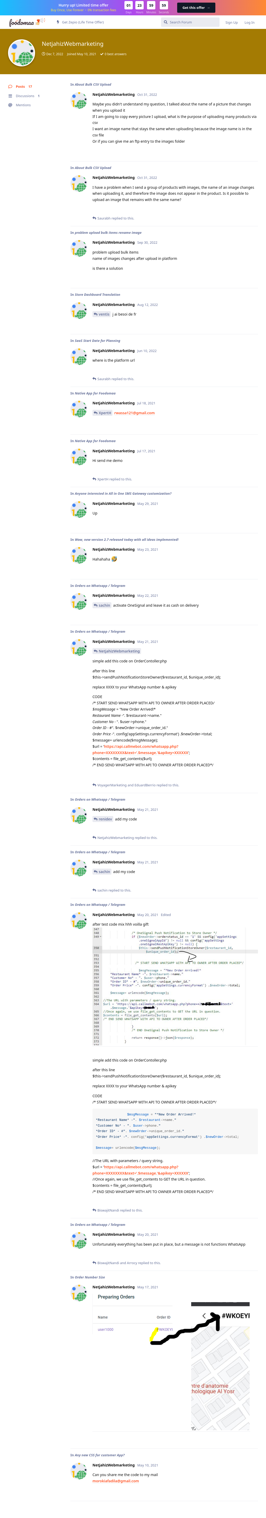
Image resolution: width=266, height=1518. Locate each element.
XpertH (105, 412)
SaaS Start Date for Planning (97, 340)
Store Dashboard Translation (97, 294)
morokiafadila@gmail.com (115, 1480)
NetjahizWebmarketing (119, 651)
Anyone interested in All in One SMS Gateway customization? (123, 493)
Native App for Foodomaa (95, 393)
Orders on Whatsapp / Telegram (100, 585)
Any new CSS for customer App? (100, 1455)
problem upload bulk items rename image (108, 232)
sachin (104, 605)
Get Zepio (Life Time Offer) (80, 22)
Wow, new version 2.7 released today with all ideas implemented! (126, 539)
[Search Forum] (190, 22)
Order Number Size (90, 1277)
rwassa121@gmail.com (134, 412)
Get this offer (196, 7)
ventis (104, 314)
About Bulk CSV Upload (93, 84)
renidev (105, 819)
